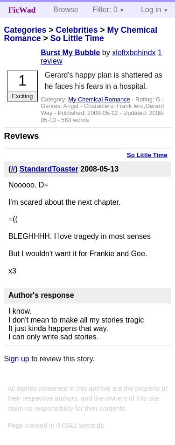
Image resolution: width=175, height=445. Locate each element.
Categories (25, 30)
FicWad (22, 9)
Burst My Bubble (70, 53)
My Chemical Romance (99, 99)
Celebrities (77, 30)
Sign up (16, 359)
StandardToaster (49, 169)
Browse (65, 10)
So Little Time (77, 38)
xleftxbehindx (133, 53)
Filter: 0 (105, 10)
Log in (151, 10)
